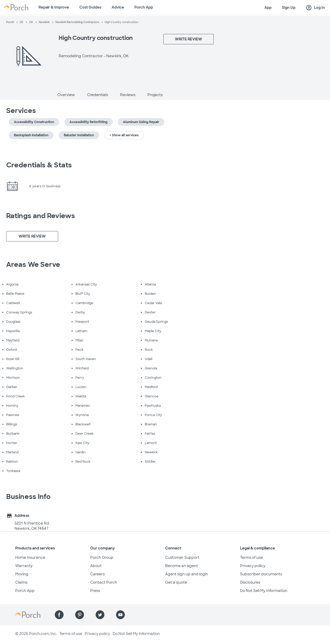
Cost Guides (90, 7)
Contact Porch (103, 582)
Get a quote (176, 582)
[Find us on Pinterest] (79, 614)
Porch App (143, 7)
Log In (315, 7)
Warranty (24, 565)
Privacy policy (252, 565)
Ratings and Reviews (40, 215)
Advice (118, 7)
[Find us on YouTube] (120, 614)
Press (95, 590)
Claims (21, 582)
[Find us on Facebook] (59, 614)
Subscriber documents (261, 574)
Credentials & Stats (39, 165)
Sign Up (288, 7)
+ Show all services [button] (124, 135)
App (268, 7)
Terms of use (251, 557)
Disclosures (250, 582)
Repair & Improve (54, 7)
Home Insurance (30, 557)
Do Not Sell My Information (263, 590)
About (96, 565)
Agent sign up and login (186, 574)
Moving (21, 574)
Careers (97, 574)
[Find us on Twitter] (100, 614)
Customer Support (182, 557)
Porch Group (101, 557)
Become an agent (181, 565)
